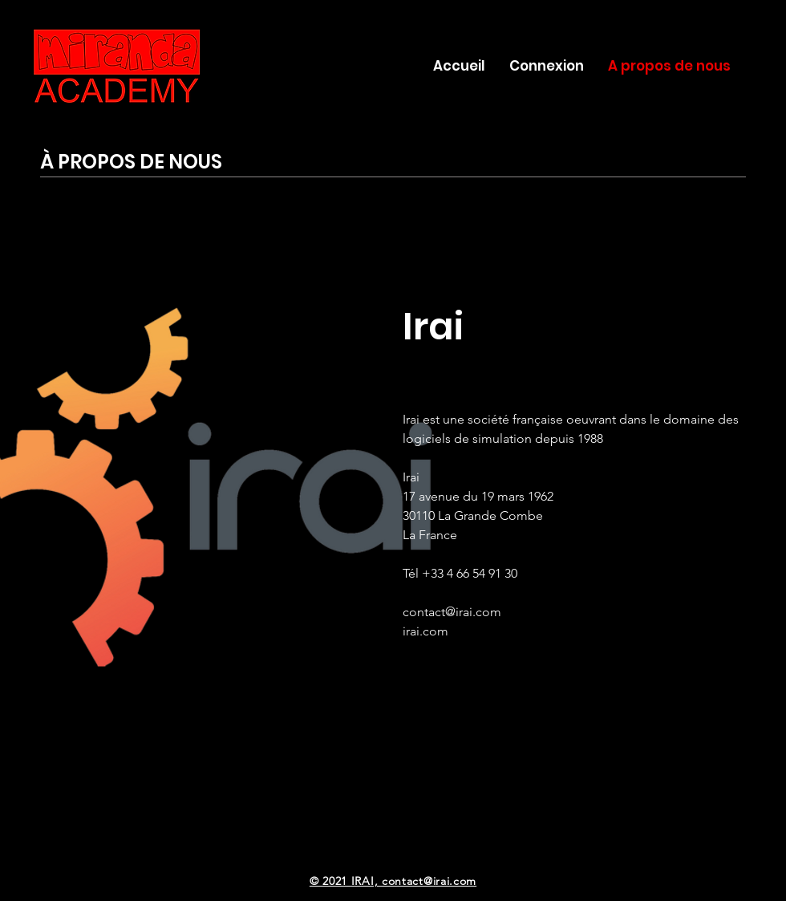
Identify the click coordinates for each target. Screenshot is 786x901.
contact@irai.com (452, 611)
